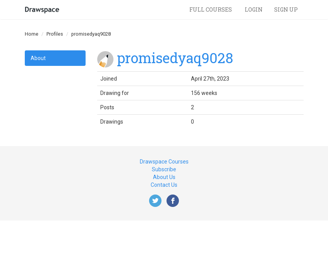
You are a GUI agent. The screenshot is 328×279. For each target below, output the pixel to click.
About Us (164, 177)
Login (254, 9)
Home (31, 34)
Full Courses (211, 9)
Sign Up (286, 9)
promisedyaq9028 (175, 57)
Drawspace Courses (164, 161)
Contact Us (164, 185)
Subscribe (164, 169)
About (38, 58)
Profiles (54, 34)
